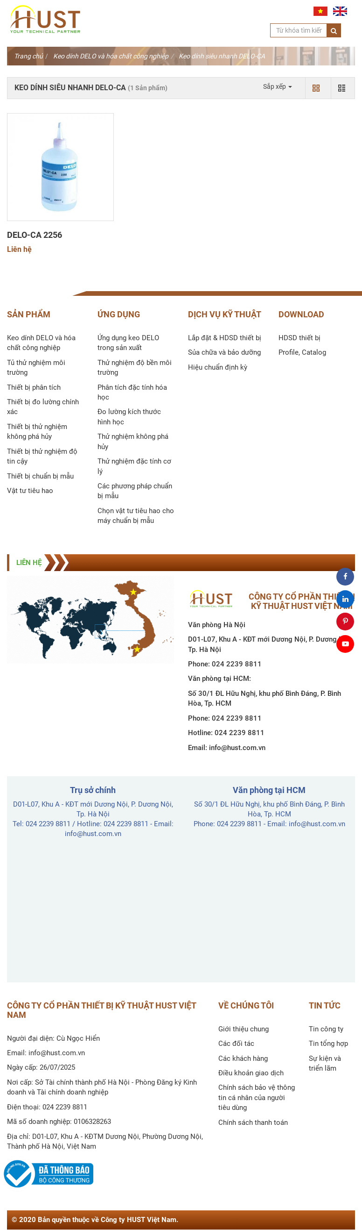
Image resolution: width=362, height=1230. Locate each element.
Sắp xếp (277, 86)
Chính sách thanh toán (253, 1122)
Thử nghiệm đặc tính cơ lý (134, 466)
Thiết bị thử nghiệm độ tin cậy (42, 456)
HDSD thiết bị (299, 338)
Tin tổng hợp (328, 1043)
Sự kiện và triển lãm (325, 1063)
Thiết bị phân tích (34, 387)
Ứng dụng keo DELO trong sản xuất (128, 343)
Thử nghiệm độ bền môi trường (134, 367)
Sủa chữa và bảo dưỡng (224, 352)
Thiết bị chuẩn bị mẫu (40, 476)
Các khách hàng (243, 1058)
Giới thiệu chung (243, 1029)
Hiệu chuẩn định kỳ (217, 367)
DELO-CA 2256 (34, 235)
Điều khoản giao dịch (251, 1073)
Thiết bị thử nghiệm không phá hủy (37, 431)
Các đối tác (236, 1043)
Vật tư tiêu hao (30, 490)
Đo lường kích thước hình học (129, 417)
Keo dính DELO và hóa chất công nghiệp (110, 56)
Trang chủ (28, 56)
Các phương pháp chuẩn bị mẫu (134, 491)
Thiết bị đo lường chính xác (43, 407)
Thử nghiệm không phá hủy (132, 441)
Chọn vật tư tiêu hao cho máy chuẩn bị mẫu (135, 516)
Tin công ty (326, 1029)
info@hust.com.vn (237, 748)
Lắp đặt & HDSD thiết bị (224, 338)
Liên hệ (19, 249)
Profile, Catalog (302, 352)
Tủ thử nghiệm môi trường (36, 367)
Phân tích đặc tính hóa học (132, 392)
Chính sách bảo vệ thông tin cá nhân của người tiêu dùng (256, 1097)
